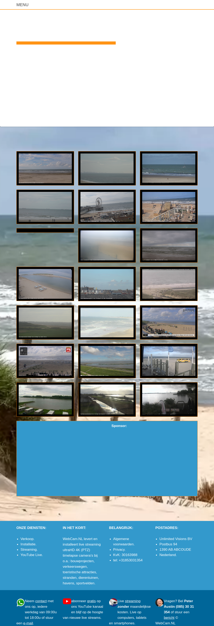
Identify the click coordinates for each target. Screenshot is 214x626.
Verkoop (27, 539)
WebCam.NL (66, 27)
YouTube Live (31, 555)
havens (68, 583)
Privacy (119, 549)
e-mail (193, 120)
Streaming (29, 549)
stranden (70, 578)
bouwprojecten (82, 561)
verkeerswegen (75, 566)
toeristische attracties (79, 572)
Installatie (28, 544)
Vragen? (170, 601)
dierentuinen (88, 578)
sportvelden (85, 583)
